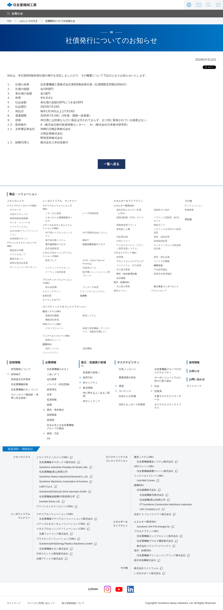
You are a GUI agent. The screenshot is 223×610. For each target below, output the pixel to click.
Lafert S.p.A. (46, 487)
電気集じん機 (123, 230)
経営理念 (52, 390)
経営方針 (88, 374)
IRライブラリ (90, 380)
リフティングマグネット (57, 268)
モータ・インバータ (20, 223)
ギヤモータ (15, 210)
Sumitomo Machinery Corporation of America (63, 482)
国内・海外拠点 (55, 410)
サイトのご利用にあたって (43, 603)
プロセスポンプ (159, 291)
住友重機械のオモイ (58, 369)
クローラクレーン (54, 328)
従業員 (158, 391)
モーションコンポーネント (23, 267)
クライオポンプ (18, 255)
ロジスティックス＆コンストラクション (64, 307)
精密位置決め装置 (19, 263)
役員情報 (52, 400)
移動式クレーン (53, 340)
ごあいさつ (53, 374)
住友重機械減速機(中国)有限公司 (57, 497)
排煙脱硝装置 (160, 241)
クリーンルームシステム (92, 292)
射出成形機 (51, 288)
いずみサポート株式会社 (147, 573)
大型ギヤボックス (19, 214)
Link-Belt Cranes (146, 481)
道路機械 (87, 349)
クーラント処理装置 (55, 272)
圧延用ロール (89, 268)
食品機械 (120, 278)
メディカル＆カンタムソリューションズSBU (60, 524)
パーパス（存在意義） (59, 385)
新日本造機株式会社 (145, 560)
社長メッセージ (127, 369)
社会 (156, 386)
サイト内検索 (208, 5)
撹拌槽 (119, 257)
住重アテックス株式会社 (49, 559)
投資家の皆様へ (91, 369)
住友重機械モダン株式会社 (53, 549)
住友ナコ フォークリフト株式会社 (152, 514)
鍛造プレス (51, 261)
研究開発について (20, 369)
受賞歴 (50, 420)
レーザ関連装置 (90, 214)
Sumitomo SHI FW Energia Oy (153, 527)
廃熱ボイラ (159, 225)
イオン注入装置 (53, 214)
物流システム (89, 316)
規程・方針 (53, 434)
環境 (121, 386)
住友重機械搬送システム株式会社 (155, 462)
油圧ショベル (52, 349)
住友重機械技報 (19, 385)
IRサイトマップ (91, 398)
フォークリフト (50, 353)
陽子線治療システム (55, 240)
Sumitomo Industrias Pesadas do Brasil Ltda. (63, 467)
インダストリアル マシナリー (60, 201)
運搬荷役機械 (52, 316)
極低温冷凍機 (16, 251)
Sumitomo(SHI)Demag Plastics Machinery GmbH (66, 544)
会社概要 (52, 380)
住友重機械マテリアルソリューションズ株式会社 (66, 519)
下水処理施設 (160, 270)
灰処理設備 (122, 237)
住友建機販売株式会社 (152, 495)
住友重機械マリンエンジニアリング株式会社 (161, 555)
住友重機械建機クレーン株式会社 (155, 471)
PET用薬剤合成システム (95, 233)
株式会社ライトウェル (146, 568)
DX (48, 439)
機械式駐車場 (52, 320)
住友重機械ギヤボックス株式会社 (57, 462)
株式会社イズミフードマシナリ (154, 546)
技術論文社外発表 (20, 380)
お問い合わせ (198, 5)
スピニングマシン (52, 292)
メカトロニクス (15, 201)
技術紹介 (16, 374)
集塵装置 (47, 296)
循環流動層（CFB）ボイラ (130, 218)
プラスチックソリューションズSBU (56, 539)
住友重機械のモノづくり (24, 390)
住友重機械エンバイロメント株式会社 (157, 536)
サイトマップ (194, 386)
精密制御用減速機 (19, 219)
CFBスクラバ (123, 241)
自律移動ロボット (19, 239)
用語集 (188, 219)
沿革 (49, 395)
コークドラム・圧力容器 (128, 266)
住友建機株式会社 (146, 490)
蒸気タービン (120, 291)
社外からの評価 (127, 396)
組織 (49, 405)
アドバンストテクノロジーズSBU (54, 507)
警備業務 (189, 210)
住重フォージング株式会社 (53, 534)
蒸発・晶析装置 (162, 237)
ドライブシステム (19, 227)
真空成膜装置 (52, 249)
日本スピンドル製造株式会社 (52, 554)
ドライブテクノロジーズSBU (52, 457)
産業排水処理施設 (163, 274)
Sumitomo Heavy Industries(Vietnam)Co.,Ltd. (63, 477)
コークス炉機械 (162, 261)
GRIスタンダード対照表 (132, 405)
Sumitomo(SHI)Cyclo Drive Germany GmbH (63, 492)
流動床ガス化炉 (162, 210)
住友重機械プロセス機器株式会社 (155, 541)
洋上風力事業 (123, 270)
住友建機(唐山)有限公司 (153, 500)
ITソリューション (194, 206)
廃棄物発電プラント (126, 225)
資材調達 (52, 415)
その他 (188, 201)
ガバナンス (125, 391)
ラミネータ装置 (90, 288)
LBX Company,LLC (150, 509)
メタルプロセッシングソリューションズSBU (60, 529)
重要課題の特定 (127, 378)
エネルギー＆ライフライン (128, 201)
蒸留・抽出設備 (162, 257)
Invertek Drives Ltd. (49, 502)
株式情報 (88, 385)
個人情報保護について (77, 603)
